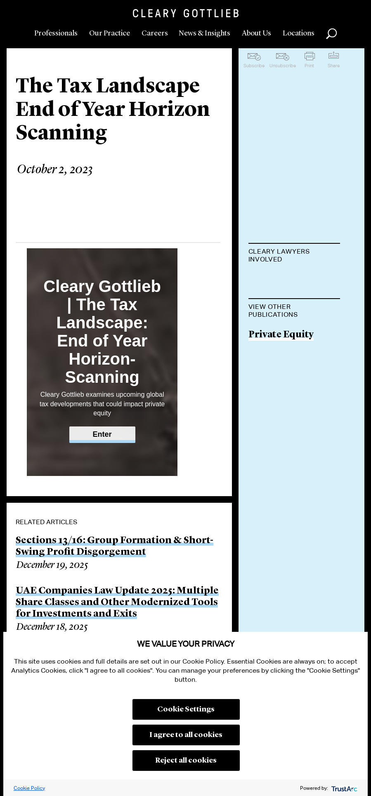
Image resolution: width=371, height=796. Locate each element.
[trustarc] (343, 788)
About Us (256, 33)
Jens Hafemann (283, 386)
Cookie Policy (29, 788)
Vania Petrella (279, 280)
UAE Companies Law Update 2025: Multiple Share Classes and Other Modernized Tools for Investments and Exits (117, 602)
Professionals (56, 33)
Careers (155, 33)
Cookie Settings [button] (186, 709)
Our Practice (109, 33)
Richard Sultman (287, 354)
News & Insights (204, 33)
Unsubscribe (282, 65)
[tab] (294, 256)
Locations (298, 33)
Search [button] (331, 33)
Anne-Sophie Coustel (278, 316)
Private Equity (281, 482)
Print (309, 65)
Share (334, 65)
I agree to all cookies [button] (185, 735)
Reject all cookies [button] (186, 760)
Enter (102, 434)
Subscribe (254, 65)
